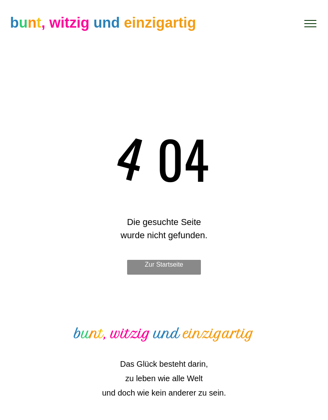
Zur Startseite (164, 264)
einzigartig (160, 22)
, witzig (65, 22)
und (106, 22)
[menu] (310, 23)
